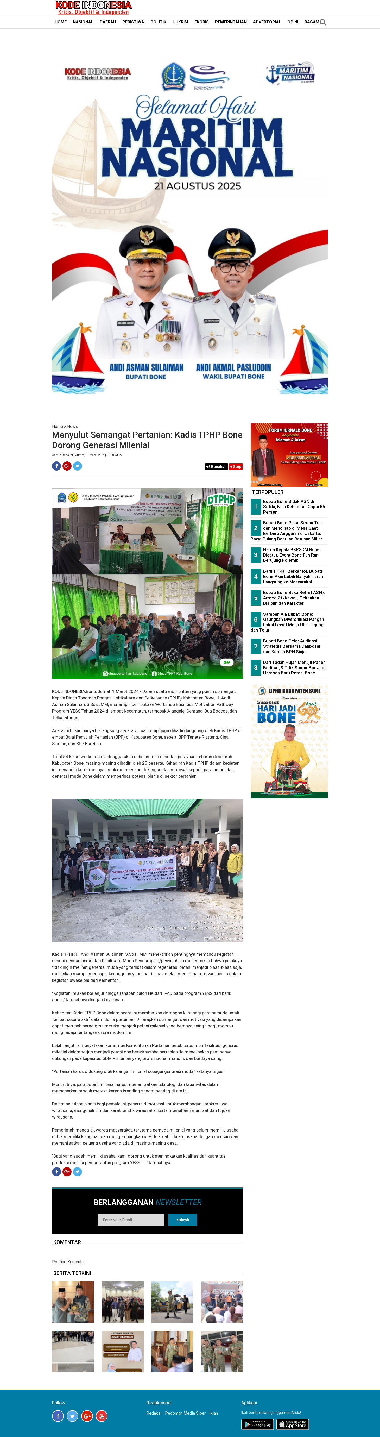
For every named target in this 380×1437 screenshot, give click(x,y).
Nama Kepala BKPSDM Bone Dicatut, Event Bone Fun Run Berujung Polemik (291, 555)
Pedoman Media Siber (185, 1413)
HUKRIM (180, 22)
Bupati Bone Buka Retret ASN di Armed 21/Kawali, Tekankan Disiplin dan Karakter (295, 598)
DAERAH (108, 22)
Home (57, 426)
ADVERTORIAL (267, 22)
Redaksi (154, 1413)
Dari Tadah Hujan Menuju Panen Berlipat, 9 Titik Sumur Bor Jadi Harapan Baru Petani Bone (294, 668)
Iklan (213, 1413)
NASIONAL (83, 22)
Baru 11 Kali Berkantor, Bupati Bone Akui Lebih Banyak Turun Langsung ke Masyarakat (293, 576)
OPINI (292, 22)
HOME (61, 22)
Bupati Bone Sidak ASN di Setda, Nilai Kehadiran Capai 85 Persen (294, 507)
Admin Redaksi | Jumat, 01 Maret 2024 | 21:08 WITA (87, 455)
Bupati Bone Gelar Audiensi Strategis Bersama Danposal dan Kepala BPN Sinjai (291, 646)
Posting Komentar (68, 1261)
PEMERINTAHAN (231, 22)
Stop (236, 466)
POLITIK (158, 22)
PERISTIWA (133, 22)
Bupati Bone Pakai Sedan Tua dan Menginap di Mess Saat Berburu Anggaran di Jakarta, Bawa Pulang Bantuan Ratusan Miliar (286, 530)
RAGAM (312, 22)
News (72, 426)
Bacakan (216, 466)
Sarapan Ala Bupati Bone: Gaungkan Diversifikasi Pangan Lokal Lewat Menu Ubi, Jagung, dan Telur (288, 622)
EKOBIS (201, 22)
